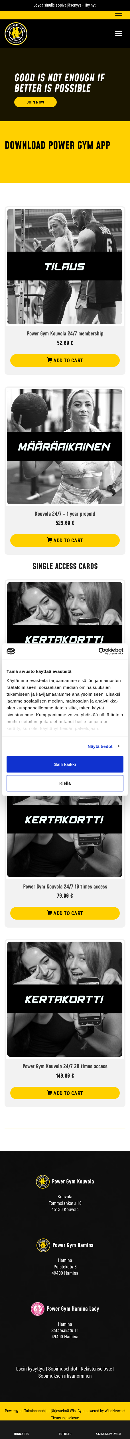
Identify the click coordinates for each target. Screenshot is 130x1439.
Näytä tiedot (100, 746)
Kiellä (65, 782)
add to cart (65, 360)
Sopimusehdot (62, 1369)
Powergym (13, 1410)
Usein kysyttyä (30, 1369)
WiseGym (77, 1410)
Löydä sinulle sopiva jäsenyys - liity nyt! (65, 5)
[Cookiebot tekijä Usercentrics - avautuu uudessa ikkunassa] (98, 651)
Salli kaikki (65, 764)
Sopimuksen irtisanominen (65, 1376)
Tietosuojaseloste (65, 1418)
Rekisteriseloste (96, 1369)
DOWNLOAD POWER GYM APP (57, 146)
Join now (35, 102)
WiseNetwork (115, 1410)
